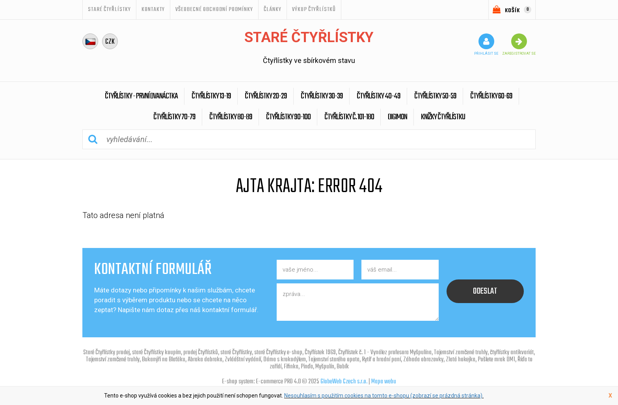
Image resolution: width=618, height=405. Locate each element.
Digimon (397, 117)
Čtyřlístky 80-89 (230, 117)
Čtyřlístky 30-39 (322, 96)
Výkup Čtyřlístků (314, 9)
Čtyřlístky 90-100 (288, 117)
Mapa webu (383, 382)
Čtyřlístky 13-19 (211, 96)
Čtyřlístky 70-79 (174, 117)
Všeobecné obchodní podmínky (214, 9)
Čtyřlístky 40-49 (378, 96)
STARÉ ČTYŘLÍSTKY (109, 9)
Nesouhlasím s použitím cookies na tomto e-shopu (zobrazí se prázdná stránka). (384, 395)
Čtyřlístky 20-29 (266, 96)
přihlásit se (486, 44)
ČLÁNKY (272, 9)
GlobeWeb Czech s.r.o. (343, 382)
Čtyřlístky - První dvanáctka (141, 96)
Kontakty (153, 9)
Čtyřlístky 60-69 (491, 96)
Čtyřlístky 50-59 (435, 96)
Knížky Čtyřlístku (443, 117)
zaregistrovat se (519, 44)
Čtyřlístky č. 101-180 (349, 117)
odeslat (485, 291)
